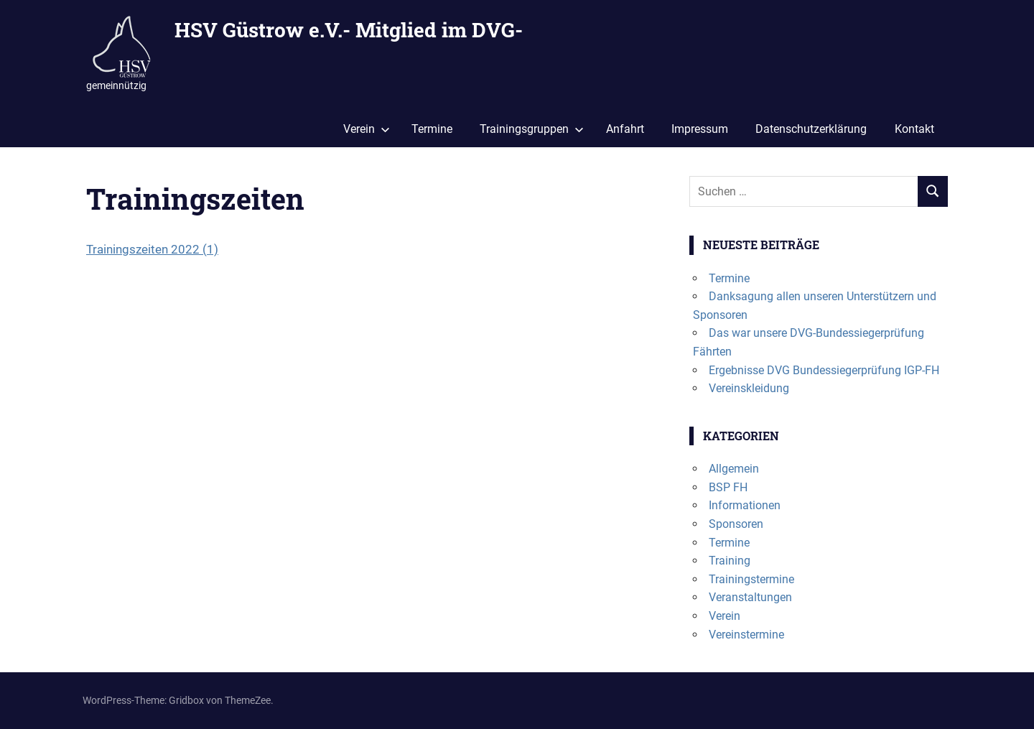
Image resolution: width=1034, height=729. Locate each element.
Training (729, 560)
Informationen (745, 505)
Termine (431, 129)
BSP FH (728, 487)
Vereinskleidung (749, 388)
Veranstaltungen (750, 597)
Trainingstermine (751, 579)
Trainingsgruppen (532, 129)
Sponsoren (736, 524)
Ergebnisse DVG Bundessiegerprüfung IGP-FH (824, 370)
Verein (366, 129)
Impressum (699, 129)
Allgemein (734, 468)
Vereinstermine (746, 634)
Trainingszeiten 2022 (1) (152, 249)
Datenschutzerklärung (811, 129)
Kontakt (914, 129)
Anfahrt (625, 129)
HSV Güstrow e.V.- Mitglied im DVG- (348, 30)
